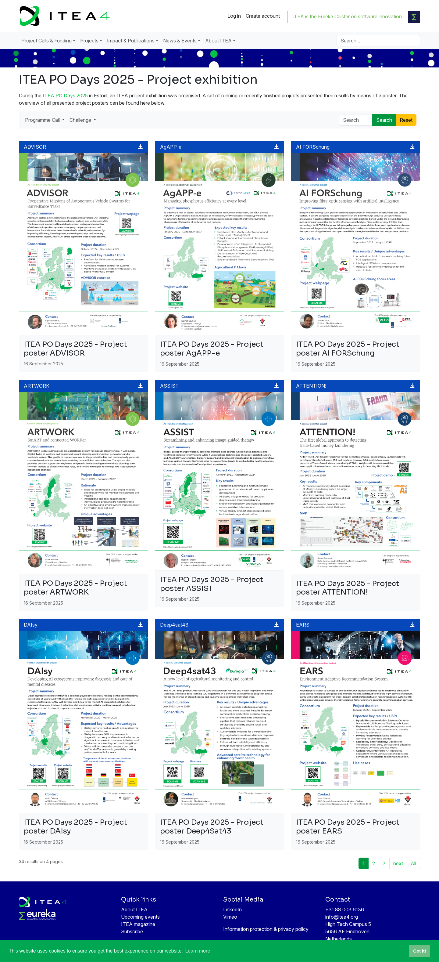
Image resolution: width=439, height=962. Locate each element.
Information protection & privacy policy (266, 929)
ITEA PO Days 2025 (65, 95)
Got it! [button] (419, 951)
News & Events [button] (180, 41)
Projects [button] (89, 41)
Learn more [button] (197, 950)
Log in (234, 16)
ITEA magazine (138, 924)
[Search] (378, 40)
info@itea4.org (341, 917)
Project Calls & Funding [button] (46, 41)
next (398, 863)
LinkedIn (232, 909)
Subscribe (132, 931)
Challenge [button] (81, 120)
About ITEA (134, 909)
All (413, 863)
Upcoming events (140, 917)
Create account (263, 16)
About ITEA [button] (218, 41)
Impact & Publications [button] (131, 41)
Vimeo (230, 917)
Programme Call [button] (43, 120)
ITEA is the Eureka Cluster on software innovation (347, 16)
